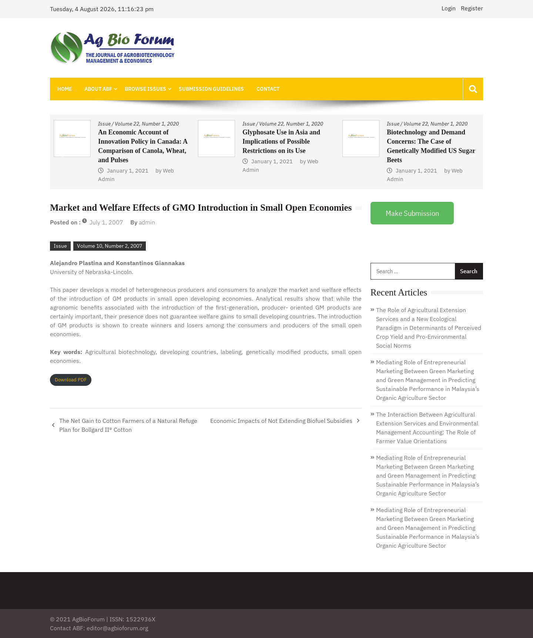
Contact (268, 89)
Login (449, 8)
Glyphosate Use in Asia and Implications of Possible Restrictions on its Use (281, 141)
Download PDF (71, 380)
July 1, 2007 (106, 222)
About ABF (98, 89)
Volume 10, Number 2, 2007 (109, 246)
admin (147, 222)
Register (472, 8)
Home (64, 89)
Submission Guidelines (211, 89)
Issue (104, 123)
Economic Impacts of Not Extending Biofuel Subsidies (281, 420)
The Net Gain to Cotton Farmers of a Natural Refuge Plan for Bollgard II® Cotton (128, 425)
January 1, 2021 (127, 170)
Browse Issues (145, 89)
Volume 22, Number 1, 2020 (147, 123)
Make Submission (412, 213)
